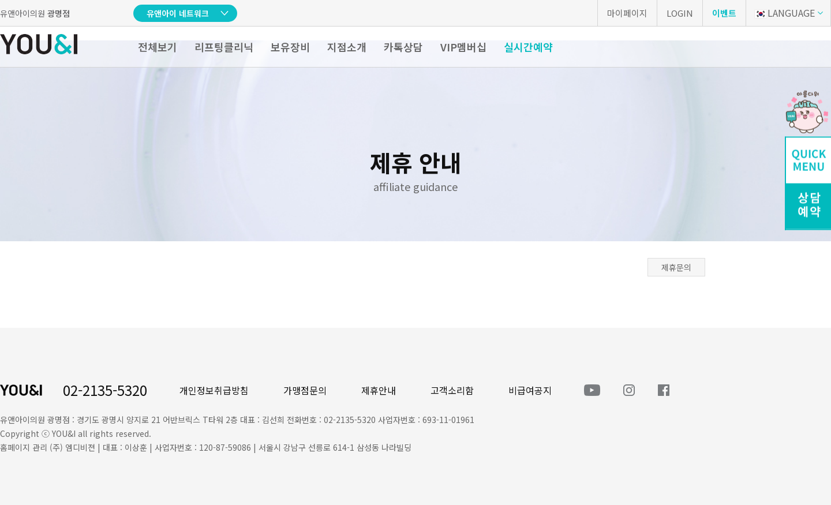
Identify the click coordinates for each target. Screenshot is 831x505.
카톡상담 (403, 46)
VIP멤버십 (463, 46)
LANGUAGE (784, 13)
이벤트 (724, 13)
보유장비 (290, 46)
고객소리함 (452, 390)
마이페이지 (627, 13)
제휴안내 (378, 390)
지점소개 (346, 46)
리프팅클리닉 (223, 46)
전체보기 (157, 46)
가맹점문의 (305, 390)
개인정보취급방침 (214, 390)
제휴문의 (676, 267)
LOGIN (680, 13)
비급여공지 (530, 390)
